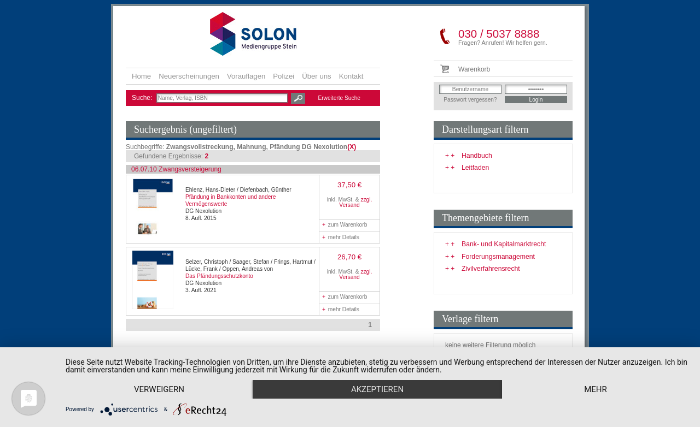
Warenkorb (474, 69)
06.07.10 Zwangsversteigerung (176, 169)
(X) (351, 147)
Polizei (283, 76)
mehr (595, 389)
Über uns (316, 76)
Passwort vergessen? (470, 100)
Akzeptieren (377, 389)
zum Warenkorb (344, 225)
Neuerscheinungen (189, 76)
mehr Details (340, 237)
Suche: (143, 98)
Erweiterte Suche (339, 98)
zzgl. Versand (355, 202)
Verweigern (159, 389)
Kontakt (351, 76)
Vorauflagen (246, 76)
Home (141, 76)
